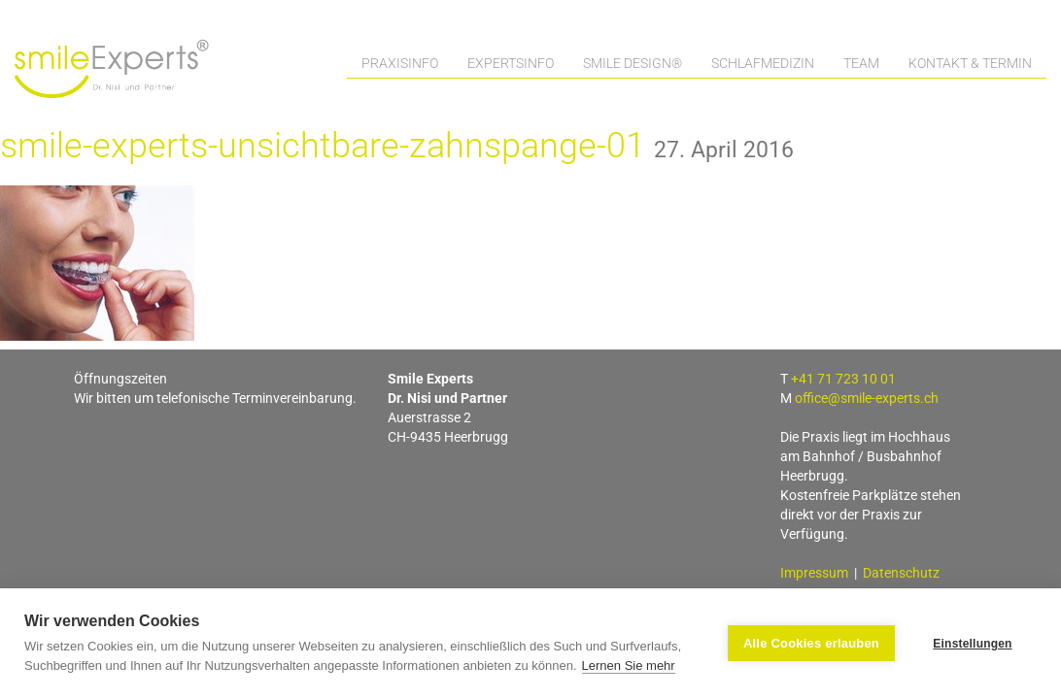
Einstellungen (972, 643)
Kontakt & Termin (970, 63)
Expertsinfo (510, 63)
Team (861, 63)
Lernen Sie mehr (628, 665)
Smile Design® (632, 63)
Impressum (814, 573)
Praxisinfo (399, 63)
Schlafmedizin (762, 63)
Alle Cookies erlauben (811, 643)
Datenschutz (901, 573)
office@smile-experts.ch (867, 398)
